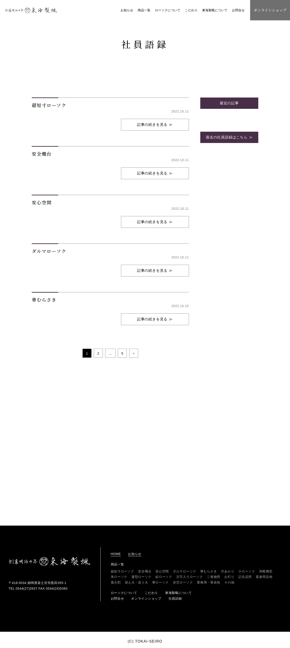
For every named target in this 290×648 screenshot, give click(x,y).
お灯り (229, 577)
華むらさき (208, 571)
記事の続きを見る (152, 225)
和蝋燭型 (266, 571)
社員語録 (175, 598)
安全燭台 (144, 571)
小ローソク (246, 571)
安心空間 (162, 571)
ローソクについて (167, 10)
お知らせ (127, 10)
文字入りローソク (189, 577)
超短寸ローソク (122, 571)
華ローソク (160, 582)
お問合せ (238, 10)
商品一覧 (144, 10)
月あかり (227, 571)
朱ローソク (119, 577)
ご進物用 (213, 577)
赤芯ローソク (183, 582)
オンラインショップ (270, 10)
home (116, 554)
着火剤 (116, 582)
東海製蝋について (214, 10)
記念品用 (245, 577)
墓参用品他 (264, 577)
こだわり (191, 10)
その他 (229, 582)
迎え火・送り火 (136, 582)
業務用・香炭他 (208, 582)
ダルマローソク (184, 571)
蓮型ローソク (141, 577)
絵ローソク (163, 577)
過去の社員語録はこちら (227, 238)
